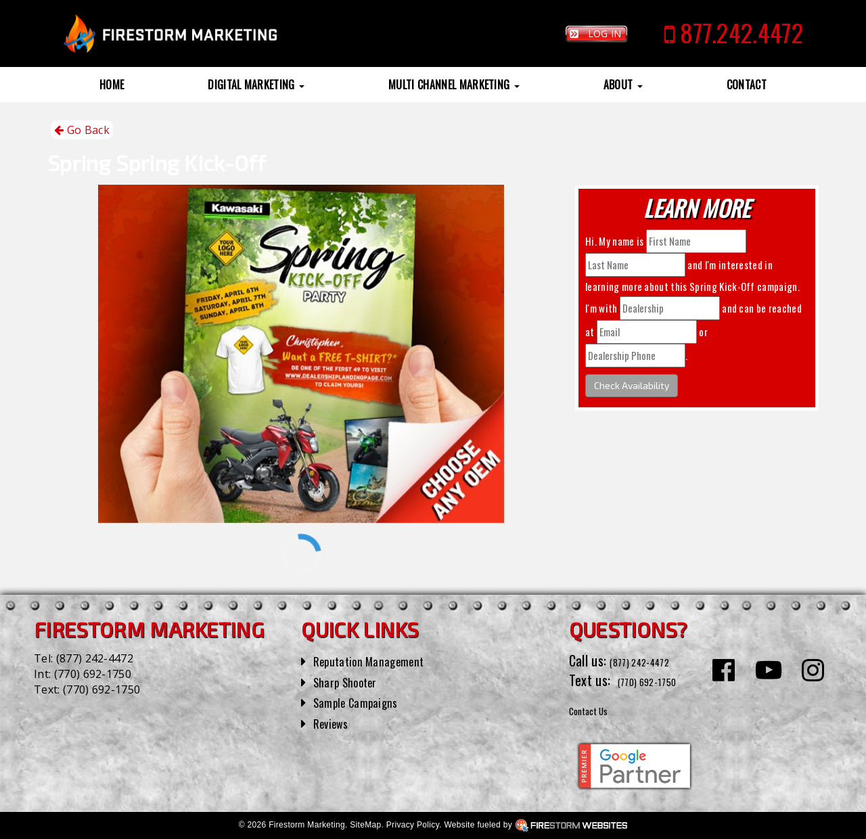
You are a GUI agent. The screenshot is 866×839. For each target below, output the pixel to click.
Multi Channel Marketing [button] (454, 84)
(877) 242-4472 (94, 658)
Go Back (82, 130)
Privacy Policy (412, 825)
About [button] (623, 84)
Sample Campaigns (363, 701)
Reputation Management (378, 660)
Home (111, 84)
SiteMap (365, 825)
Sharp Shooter (351, 681)
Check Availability (631, 385)
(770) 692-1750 (92, 673)
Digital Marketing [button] (256, 84)
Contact (747, 84)
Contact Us (598, 709)
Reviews (334, 722)
